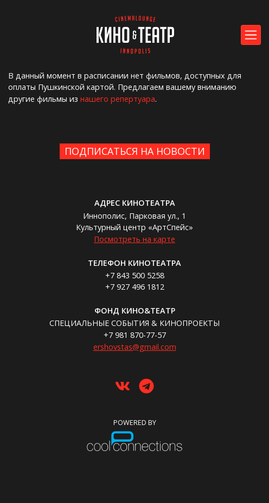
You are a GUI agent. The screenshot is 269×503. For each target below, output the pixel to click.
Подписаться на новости (135, 151)
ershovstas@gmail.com (134, 347)
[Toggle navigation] (251, 35)
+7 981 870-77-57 (135, 335)
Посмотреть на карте (134, 239)
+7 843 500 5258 (134, 275)
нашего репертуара (117, 99)
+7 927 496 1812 (134, 287)
